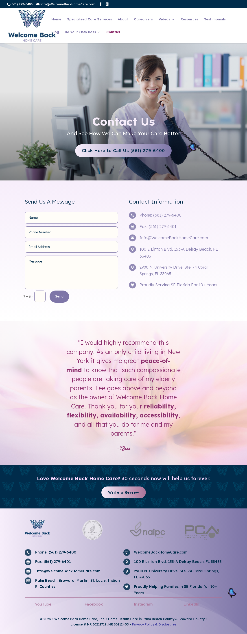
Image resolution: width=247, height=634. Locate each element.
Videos (164, 19)
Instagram (143, 604)
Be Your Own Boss (80, 32)
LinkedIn (191, 604)
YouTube (43, 604)
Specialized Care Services (89, 19)
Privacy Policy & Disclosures (154, 624)
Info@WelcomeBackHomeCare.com (174, 237)
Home (56, 19)
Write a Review (123, 492)
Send (59, 296)
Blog (55, 32)
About (123, 19)
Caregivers (143, 19)
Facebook (94, 604)
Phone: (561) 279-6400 (160, 215)
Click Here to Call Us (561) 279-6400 (112, 150)
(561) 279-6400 (21, 4)
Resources (189, 19)
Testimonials (215, 19)
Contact (113, 32)
